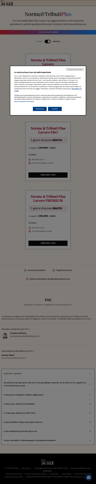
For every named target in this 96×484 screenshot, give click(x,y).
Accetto (55, 109)
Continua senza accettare (74, 69)
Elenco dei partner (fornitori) (24, 101)
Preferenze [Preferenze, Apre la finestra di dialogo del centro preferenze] (40, 109)
